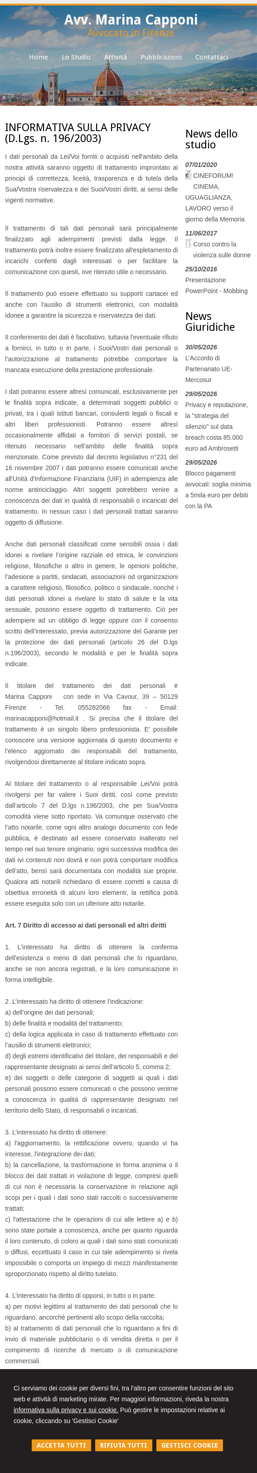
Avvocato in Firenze (131, 33)
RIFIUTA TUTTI (123, 1445)
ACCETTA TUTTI (61, 1445)
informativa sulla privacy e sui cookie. (66, 1410)
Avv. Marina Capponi (131, 20)
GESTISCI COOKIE (189, 1445)
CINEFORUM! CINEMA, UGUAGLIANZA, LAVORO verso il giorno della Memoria (215, 197)
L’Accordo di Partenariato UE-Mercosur (209, 368)
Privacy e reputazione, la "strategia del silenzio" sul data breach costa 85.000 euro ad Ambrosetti (216, 426)
